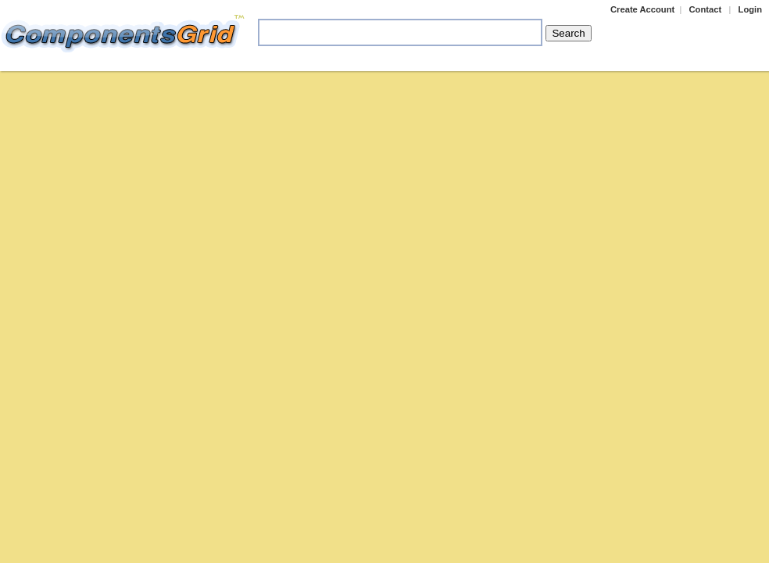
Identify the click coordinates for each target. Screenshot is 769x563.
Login (750, 9)
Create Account (642, 9)
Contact (705, 9)
